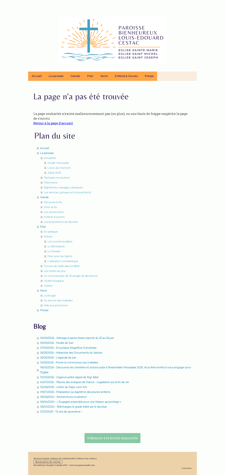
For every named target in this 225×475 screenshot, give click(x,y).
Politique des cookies (86, 458)
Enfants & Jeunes (126, 76)
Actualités (50, 158)
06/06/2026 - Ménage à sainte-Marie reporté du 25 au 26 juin (77, 338)
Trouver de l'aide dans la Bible (62, 266)
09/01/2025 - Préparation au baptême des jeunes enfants (75, 392)
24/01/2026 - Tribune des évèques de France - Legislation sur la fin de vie (84, 382)
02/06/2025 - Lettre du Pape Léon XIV (63, 387)
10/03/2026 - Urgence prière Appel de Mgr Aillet (69, 377)
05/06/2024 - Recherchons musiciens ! (63, 397)
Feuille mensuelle (58, 163)
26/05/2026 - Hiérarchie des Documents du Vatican (71, 352)
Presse (149, 76)
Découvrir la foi (53, 202)
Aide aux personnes (56, 305)
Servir (104, 76)
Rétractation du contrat (48, 462)
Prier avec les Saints (59, 256)
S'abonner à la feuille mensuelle (112, 438)
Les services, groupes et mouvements (67, 192)
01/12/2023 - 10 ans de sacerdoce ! (61, 411)
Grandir (75, 76)
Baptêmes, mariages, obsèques (63, 187)
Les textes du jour (55, 271)
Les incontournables (59, 241)
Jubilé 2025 (54, 172)
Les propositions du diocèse (61, 221)
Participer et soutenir (57, 177)
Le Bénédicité (56, 246)
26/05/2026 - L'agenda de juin (58, 357)
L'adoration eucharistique (62, 261)
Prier (90, 76)
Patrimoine (50, 182)
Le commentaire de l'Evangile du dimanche (71, 275)
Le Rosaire (53, 251)
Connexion (187, 468)
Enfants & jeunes (54, 217)
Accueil (36, 76)
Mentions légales (41, 458)
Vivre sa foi (50, 207)
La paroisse (56, 76)
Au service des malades (58, 300)
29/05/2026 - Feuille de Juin (56, 342)
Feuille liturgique (54, 280)
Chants (48, 285)
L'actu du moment (59, 167)
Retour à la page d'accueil (53, 123)
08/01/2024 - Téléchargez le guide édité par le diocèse (73, 406)
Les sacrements (53, 212)
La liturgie (50, 295)
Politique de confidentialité (63, 458)
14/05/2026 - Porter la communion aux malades (69, 362)
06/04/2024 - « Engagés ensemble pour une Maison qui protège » (80, 401)
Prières (48, 236)
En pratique (51, 231)
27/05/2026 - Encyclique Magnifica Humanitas (68, 347)
